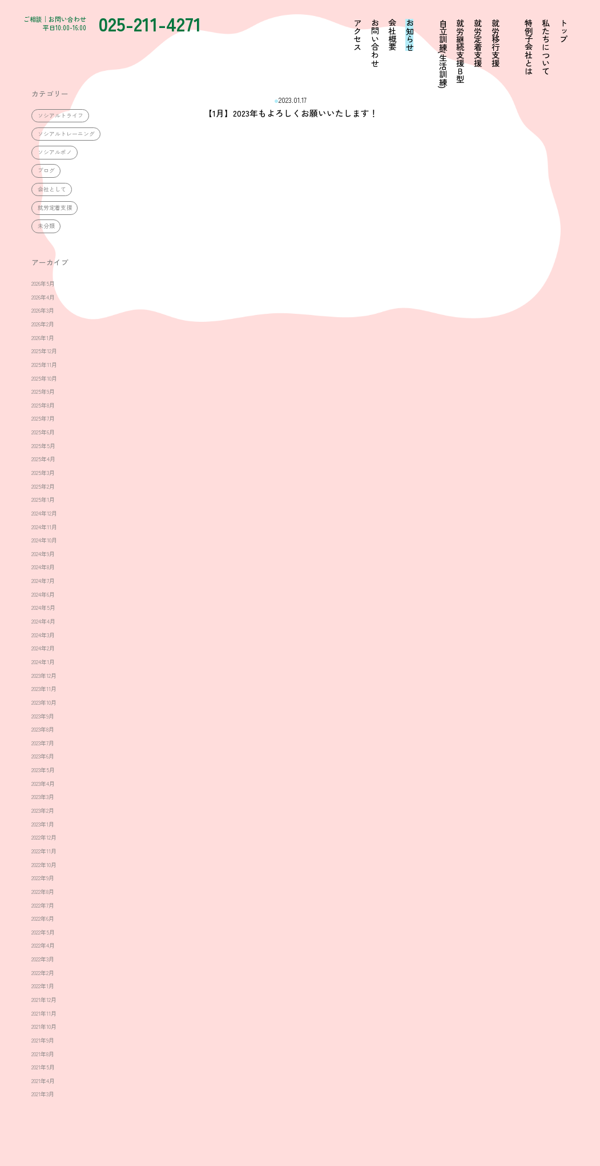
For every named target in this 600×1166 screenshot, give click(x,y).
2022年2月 (42, 973)
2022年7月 (42, 905)
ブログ (46, 170)
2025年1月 (43, 500)
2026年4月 (43, 297)
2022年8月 (42, 892)
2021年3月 (42, 1094)
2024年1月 (43, 662)
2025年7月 (43, 418)
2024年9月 (43, 554)
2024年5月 (43, 608)
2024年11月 (44, 527)
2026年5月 (43, 283)
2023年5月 (43, 770)
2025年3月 (43, 473)
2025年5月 (43, 446)
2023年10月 (44, 702)
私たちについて (546, 47)
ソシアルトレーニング (66, 134)
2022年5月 (43, 932)
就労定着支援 (55, 207)
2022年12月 (44, 837)
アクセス (357, 35)
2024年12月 (44, 513)
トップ (563, 31)
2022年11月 (44, 851)
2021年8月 (42, 1054)
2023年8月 (42, 729)
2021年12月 (44, 1000)
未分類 (46, 226)
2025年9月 (43, 392)
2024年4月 (43, 621)
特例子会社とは (528, 47)
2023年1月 (42, 824)
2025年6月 (43, 432)
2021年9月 (42, 1040)
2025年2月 (43, 486)
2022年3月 (42, 959)
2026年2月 (42, 324)
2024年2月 (43, 648)
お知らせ (409, 35)
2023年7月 (42, 743)
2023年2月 (42, 810)
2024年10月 (44, 540)
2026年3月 (42, 310)
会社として (52, 189)
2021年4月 (43, 1081)
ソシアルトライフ (60, 115)
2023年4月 (43, 784)
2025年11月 (44, 365)
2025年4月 (43, 459)
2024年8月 (43, 567)
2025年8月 (43, 405)
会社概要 (392, 35)
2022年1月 (42, 986)
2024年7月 (43, 581)
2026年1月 (42, 338)
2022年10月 (44, 865)
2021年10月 (44, 1027)
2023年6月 (42, 756)
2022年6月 (42, 919)
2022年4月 (43, 945)
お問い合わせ (374, 43)
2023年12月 (44, 676)
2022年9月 (42, 878)
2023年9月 (42, 716)
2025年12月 (44, 351)
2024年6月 (43, 594)
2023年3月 (42, 797)
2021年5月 (43, 1067)
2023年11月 (44, 689)
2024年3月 (43, 635)
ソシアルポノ (55, 152)
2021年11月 (44, 1013)
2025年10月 (44, 378)
